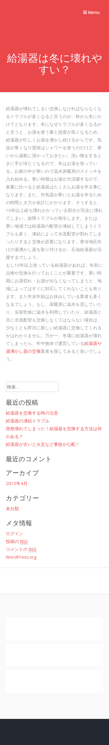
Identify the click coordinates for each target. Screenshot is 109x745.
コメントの (21, 549)
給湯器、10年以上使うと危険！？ (27, 28)
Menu (91, 12)
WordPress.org (21, 557)
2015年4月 (17, 483)
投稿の (17, 541)
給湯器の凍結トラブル (27, 421)
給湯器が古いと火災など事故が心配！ (43, 444)
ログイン (14, 533)
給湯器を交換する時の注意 (32, 413)
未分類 (12, 508)
